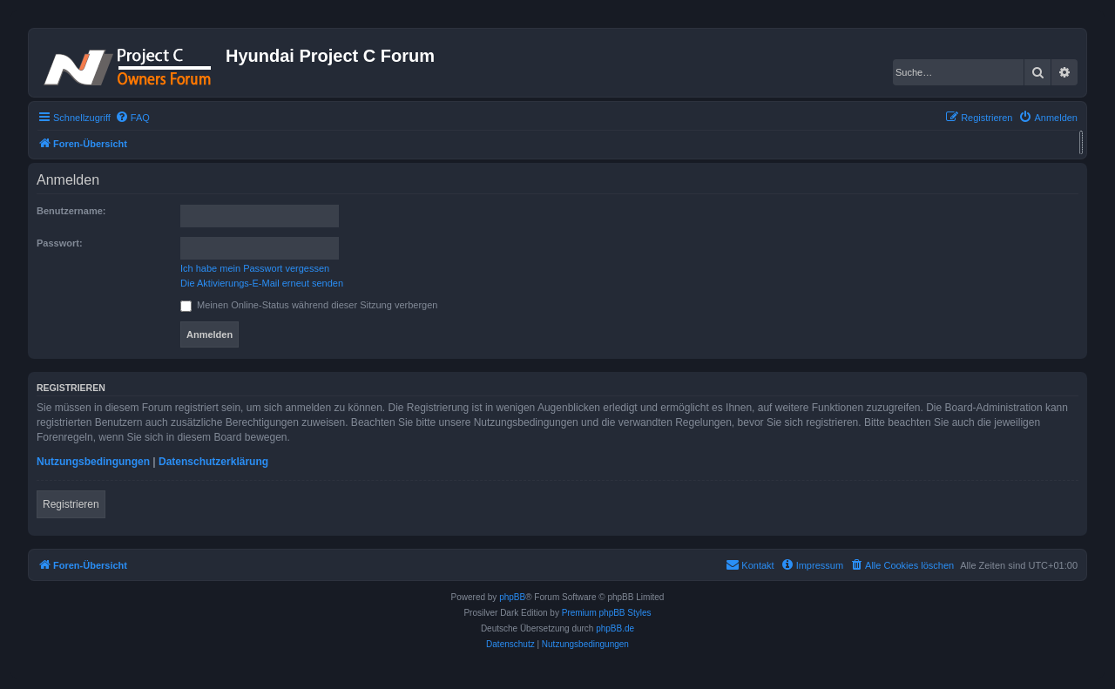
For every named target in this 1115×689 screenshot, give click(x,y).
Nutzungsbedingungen (93, 462)
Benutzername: (71, 211)
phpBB (512, 597)
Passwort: (60, 243)
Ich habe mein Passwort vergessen (254, 268)
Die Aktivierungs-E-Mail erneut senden (261, 283)
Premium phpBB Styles (607, 613)
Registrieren (71, 504)
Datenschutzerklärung (213, 462)
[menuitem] (132, 117)
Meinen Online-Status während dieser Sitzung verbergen (308, 305)
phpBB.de (615, 628)
